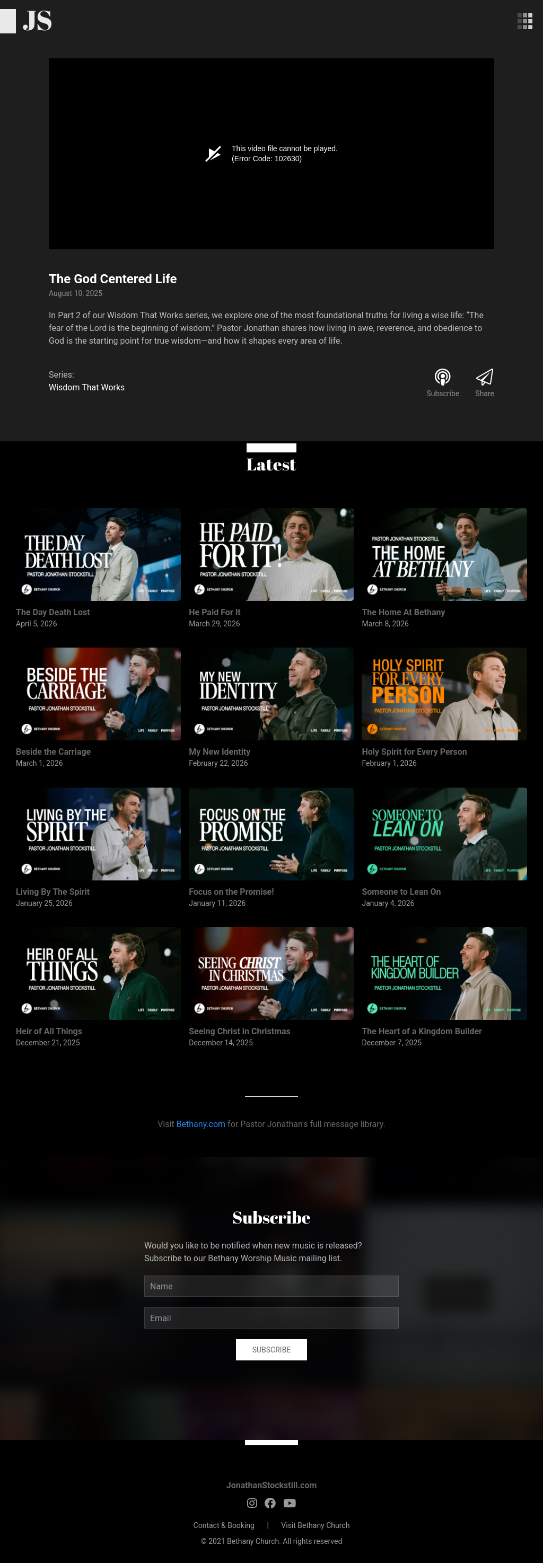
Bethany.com (201, 1124)
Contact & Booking (224, 1525)
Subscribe (271, 1350)
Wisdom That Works (87, 387)
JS (37, 19)
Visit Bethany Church (315, 1525)
